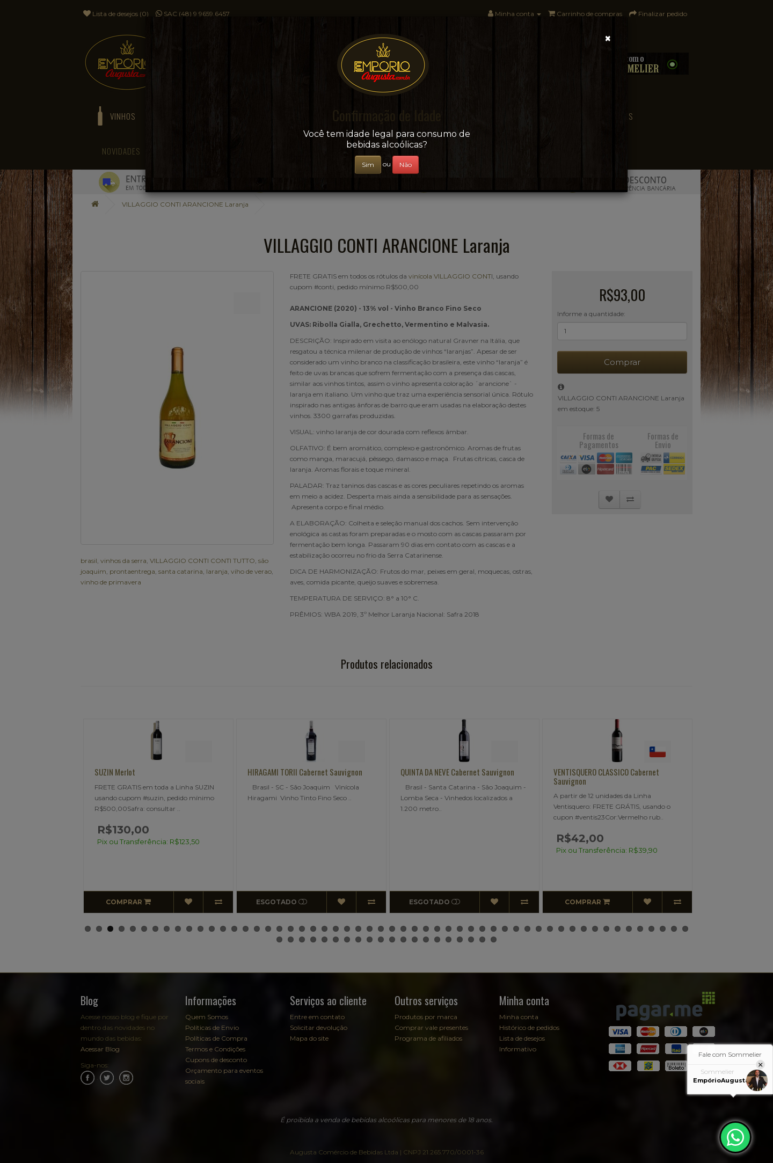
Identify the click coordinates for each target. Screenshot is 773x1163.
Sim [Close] (368, 164)
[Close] (607, 38)
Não (405, 164)
